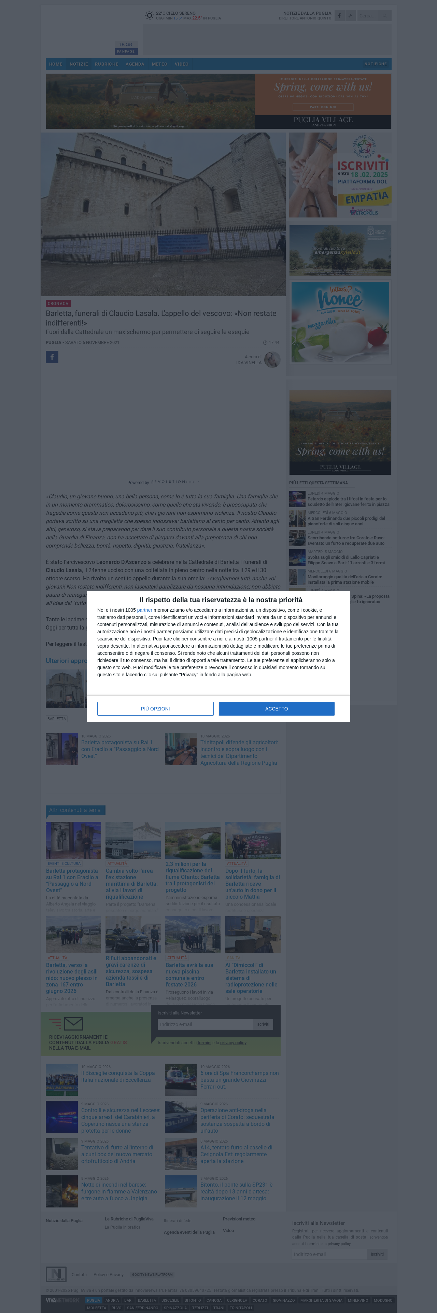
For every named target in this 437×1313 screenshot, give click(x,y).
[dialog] (218, 656)
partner (144, 610)
